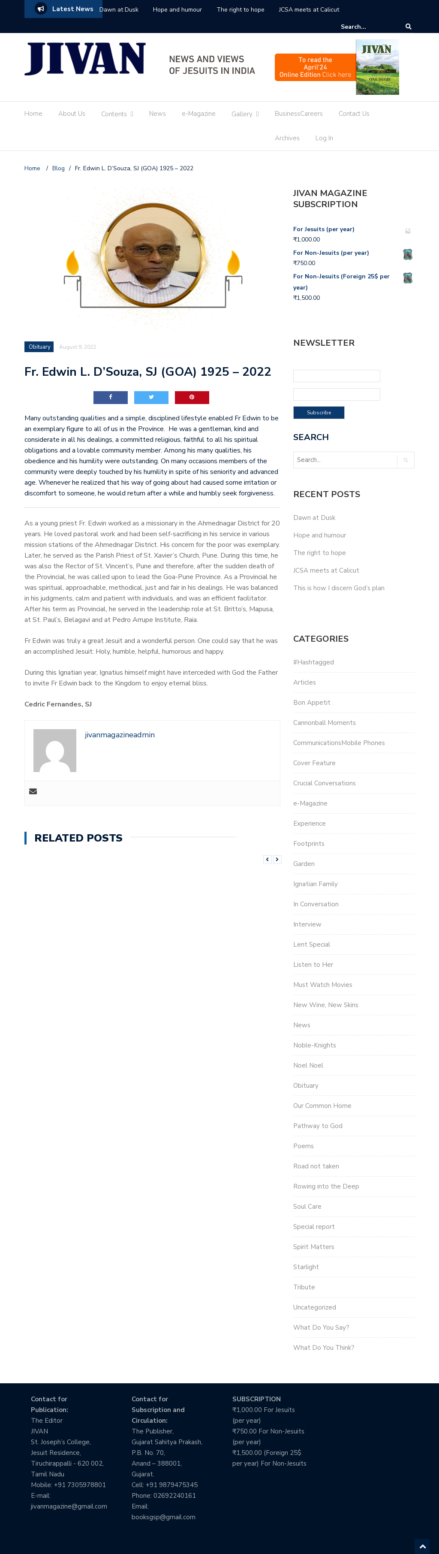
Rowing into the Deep (326, 1186)
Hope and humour (177, 10)
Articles (304, 682)
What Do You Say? (321, 1327)
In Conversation (316, 904)
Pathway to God (318, 1126)
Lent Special (311, 944)
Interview (307, 924)
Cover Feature (314, 763)
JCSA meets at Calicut (309, 10)
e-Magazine (199, 113)
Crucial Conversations (324, 783)
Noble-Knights (314, 1045)
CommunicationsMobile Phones (339, 743)
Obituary (40, 347)
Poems (303, 1146)
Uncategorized (314, 1307)
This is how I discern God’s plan (339, 588)
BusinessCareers (299, 113)
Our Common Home (322, 1105)
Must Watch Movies (322, 985)
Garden (304, 864)
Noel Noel (308, 1065)
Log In (324, 138)
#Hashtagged (313, 662)
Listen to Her (313, 964)
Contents (114, 114)
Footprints (309, 843)
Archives (287, 138)
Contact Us (354, 113)
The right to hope (240, 10)
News (157, 113)
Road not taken (316, 1166)
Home (33, 113)
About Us (71, 113)
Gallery (242, 114)
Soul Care (307, 1206)
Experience (309, 823)
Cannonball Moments (324, 722)
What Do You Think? (324, 1347)
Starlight (306, 1267)
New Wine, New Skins (325, 1005)
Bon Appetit (312, 702)
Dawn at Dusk (118, 10)
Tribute (304, 1287)
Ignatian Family (315, 884)
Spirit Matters (313, 1247)
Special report (314, 1226)
